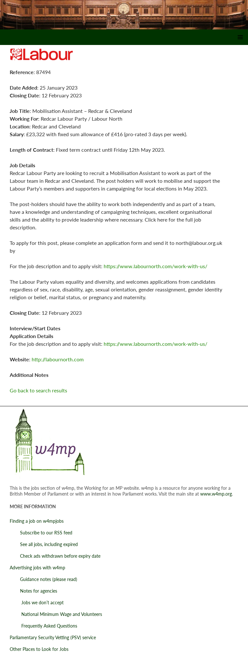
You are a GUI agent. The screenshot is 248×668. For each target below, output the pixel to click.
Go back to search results (38, 390)
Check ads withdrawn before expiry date (55, 556)
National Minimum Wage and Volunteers (56, 614)
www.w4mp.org (216, 494)
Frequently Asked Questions (43, 626)
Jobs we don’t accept (37, 602)
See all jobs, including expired (44, 544)
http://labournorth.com (58, 359)
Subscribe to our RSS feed (41, 532)
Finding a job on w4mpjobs (37, 521)
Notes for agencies (33, 591)
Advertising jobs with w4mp (37, 567)
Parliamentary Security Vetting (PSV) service (53, 637)
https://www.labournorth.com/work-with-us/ (155, 266)
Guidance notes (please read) (43, 579)
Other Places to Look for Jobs (39, 649)
